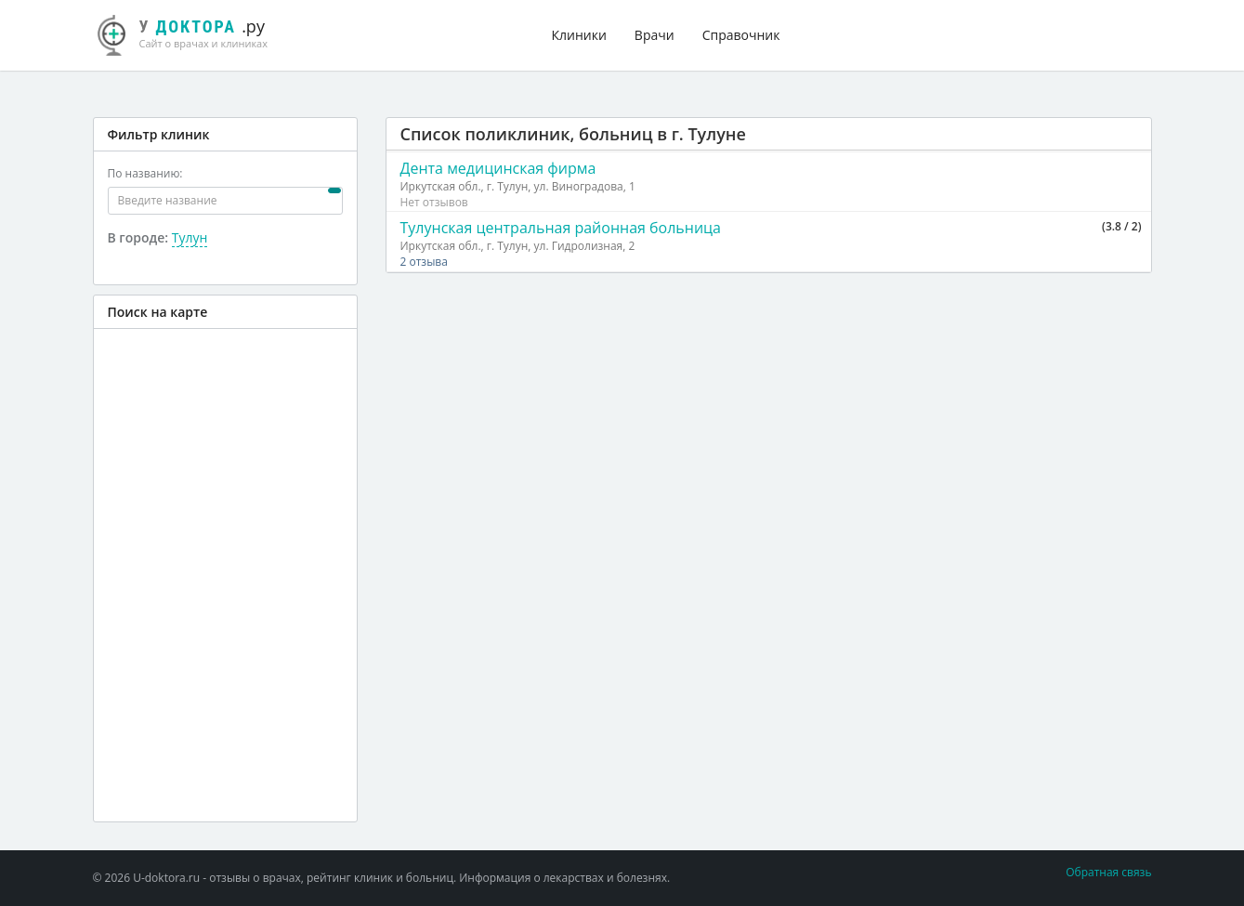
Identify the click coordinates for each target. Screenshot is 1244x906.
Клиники (579, 35)
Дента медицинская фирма (498, 168)
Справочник (741, 35)
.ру (190, 32)
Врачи (654, 35)
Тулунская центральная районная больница (561, 227)
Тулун (190, 237)
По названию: (145, 173)
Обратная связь (1108, 872)
